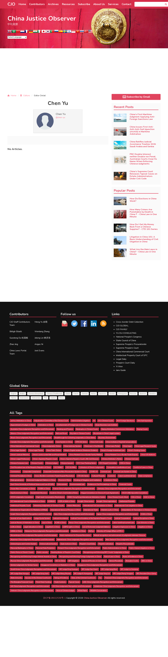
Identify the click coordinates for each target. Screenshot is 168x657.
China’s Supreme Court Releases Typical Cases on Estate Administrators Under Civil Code (143, 175)
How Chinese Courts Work (118, 497)
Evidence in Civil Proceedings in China (102, 484)
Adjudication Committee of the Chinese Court (51, 421)
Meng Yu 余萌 (41, 321)
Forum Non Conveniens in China (23, 489)
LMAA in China (16, 531)
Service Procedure (115, 561)
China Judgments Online (51, 446)
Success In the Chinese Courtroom (38, 578)
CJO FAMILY (121, 329)
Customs (111, 476)
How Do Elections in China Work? (143, 200)
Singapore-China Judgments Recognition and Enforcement (100, 565)
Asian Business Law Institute (106, 425)
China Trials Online (54, 450)
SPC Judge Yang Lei (103, 573)
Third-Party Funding (43, 582)
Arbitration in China (45, 425)
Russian (133, 394)
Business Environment (107, 438)
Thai (45, 398)
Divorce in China (65, 480)
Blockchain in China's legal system (107, 433)
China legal (127, 446)
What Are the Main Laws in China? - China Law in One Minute (143, 252)
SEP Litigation (73, 561)
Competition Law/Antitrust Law (118, 467)
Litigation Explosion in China (124, 527)
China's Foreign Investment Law (113, 450)
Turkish (53, 398)
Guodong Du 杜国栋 (19, 337)
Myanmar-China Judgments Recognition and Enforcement (32, 539)
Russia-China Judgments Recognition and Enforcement (31, 561)
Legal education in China (33, 527)
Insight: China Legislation (106, 501)
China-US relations (148, 455)
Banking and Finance (65, 429)
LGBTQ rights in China (71, 527)
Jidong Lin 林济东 (42, 337)
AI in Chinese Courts (105, 421)
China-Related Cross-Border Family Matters (85, 455)
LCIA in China (16, 527)
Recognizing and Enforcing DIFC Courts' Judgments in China (106, 552)
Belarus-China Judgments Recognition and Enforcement (32, 433)
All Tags (16, 413)
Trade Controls (60, 582)
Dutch (68, 394)
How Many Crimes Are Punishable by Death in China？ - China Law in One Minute (143, 213)
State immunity (16, 578)
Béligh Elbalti (16, 331)
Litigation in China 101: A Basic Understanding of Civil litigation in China (144, 239)
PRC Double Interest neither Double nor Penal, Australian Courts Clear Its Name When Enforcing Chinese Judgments (143, 159)
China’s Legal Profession (20, 459)
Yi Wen (119, 366)
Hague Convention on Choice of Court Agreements (100, 493)
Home (22, 4)
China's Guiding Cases (136, 450)
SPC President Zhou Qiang (146, 573)
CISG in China (125, 463)
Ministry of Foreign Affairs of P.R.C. (110, 531)
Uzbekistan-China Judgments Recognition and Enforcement (116, 586)
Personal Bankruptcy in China (22, 548)
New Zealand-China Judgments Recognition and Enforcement (129, 539)
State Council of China (126, 340)
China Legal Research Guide (145, 446)
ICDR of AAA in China (66, 501)
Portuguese (122, 394)
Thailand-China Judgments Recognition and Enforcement (126, 578)
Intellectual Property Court (20, 506)
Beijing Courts (142, 429)
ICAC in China (149, 497)
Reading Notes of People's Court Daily (65, 552)
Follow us (68, 314)
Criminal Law (106, 472)
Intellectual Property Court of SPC (132, 355)
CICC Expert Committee (107, 463)
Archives (53, 4)
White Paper (82, 590)
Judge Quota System (42, 518)
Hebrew (13, 398)
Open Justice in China (68, 544)
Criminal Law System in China (125, 472)
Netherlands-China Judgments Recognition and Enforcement (79, 539)
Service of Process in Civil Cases (94, 561)
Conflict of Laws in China (143, 467)
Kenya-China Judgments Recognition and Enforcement (89, 523)
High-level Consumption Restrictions (50, 497)
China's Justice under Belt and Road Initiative (49, 455)
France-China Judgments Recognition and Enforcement (73, 489)
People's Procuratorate (124, 544)
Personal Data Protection (45, 548)
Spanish (143, 394)
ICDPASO (51, 501)
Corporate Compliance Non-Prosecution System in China (65, 472)
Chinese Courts (37, 463)
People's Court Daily (125, 362)
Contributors (37, 4)
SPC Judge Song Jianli (40, 573)
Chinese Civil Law (131, 459)
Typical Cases (74, 582)
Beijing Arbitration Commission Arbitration (117, 429)
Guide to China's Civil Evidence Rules (64, 493)
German (85, 394)
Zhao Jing (14, 344)
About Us (99, 4)
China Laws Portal (113, 446)
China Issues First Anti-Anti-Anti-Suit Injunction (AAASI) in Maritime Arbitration (142, 130)
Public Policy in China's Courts (22, 552)
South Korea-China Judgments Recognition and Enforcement (33, 569)
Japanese (102, 394)
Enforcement (62, 484)
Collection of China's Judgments (91, 467)
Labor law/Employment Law (123, 523)
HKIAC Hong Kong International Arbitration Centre (86, 497)
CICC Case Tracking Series (86, 463)
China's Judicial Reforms (20, 455)
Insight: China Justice (86, 501)
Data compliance (145, 476)
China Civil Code (96, 442)
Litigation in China (145, 527)
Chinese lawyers (67, 463)
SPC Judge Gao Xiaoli (90, 569)
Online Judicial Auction (48, 544)
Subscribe (84, 4)
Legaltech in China (52, 527)
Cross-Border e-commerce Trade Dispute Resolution (54, 476)
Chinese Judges (52, 463)
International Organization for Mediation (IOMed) (29, 510)
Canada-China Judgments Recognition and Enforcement (32, 442)
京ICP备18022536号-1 (54, 597)
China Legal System (18, 450)
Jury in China (46, 523)
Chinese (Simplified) (35, 394)
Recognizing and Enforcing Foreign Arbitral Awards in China (33, 556)
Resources (68, 4)
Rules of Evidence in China (132, 556)
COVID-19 (93, 472)
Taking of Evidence (61, 578)
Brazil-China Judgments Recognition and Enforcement (31, 438)
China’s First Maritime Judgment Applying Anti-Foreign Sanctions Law (142, 117)
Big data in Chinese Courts (80, 433)
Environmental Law (77, 484)
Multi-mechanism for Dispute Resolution (75, 535)
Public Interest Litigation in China (141, 548)
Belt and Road (61, 433)
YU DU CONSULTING (126, 333)
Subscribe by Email (136, 96)
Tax (100, 578)
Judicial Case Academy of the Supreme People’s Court (91, 518)
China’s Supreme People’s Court (45, 459)
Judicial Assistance (60, 518)
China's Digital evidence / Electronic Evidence (80, 450)
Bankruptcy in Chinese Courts (87, 429)
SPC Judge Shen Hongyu (20, 573)
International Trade (91, 510)
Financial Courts (125, 484)
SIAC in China (147, 561)
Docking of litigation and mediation (87, 480)
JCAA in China (146, 514)
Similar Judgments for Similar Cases (24, 565)
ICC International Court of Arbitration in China (28, 501)
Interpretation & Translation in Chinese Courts (139, 510)
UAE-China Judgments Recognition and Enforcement (102, 582)
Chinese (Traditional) (54, 394)
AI (94, 421)
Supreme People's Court (127, 347)
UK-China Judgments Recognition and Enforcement (30, 586)
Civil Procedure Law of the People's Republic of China (31, 467)
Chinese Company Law (19, 463)
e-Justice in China (110, 480)
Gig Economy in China (19, 493)
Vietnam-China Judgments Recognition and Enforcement (32, 590)
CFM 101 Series (81, 442)
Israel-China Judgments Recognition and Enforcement (31, 514)
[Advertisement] (84, 73)
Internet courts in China (109, 510)
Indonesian (24, 398)
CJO (11, 4)
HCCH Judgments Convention (22, 497)
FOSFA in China (44, 489)
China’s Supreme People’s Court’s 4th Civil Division (79, 459)
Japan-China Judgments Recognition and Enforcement (117, 514)
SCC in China (60, 561)
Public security (42, 552)
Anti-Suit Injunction (145, 421)
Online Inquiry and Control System (23, 544)
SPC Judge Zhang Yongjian (123, 573)
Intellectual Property (126, 501)
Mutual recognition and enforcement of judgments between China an (119, 535)
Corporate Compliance (31, 472)
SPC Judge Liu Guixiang (129, 569)
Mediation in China (78, 531)
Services (113, 4)
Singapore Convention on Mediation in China (57, 565)
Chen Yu (61, 114)
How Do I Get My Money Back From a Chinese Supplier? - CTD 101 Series (144, 227)
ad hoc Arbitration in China (21, 421)
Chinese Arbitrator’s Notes (112, 459)
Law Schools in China (145, 523)
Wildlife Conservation (98, 590)
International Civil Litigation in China (128, 506)
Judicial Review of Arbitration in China (25, 523)
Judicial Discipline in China (144, 518)
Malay (61, 398)
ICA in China (135, 497)
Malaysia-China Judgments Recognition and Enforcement (46, 531)
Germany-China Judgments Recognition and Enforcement (119, 489)
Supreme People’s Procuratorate (131, 344)
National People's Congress (129, 336)
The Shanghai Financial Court (22, 582)
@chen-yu (60, 117)
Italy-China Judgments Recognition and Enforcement (74, 514)
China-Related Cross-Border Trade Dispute (121, 455)
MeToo (91, 531)
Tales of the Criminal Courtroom (83, 578)
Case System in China (64, 442)
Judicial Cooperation (122, 518)
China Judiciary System (72, 446)
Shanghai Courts (132, 561)
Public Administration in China (114, 548)
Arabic (22, 394)
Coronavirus (15, 472)
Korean (112, 394)
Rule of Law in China (111, 556)
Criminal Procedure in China (21, 476)
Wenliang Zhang (42, 331)
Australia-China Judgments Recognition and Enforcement (32, 429)
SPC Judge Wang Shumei (61, 573)
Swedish (152, 394)
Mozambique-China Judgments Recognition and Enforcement (34, 535)
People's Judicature (106, 544)
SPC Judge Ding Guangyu (68, 569)
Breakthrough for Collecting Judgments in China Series (75, 438)
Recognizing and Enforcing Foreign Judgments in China (80, 556)
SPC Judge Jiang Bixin (109, 569)
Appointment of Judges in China (23, 425)
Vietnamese (36, 398)
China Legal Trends (36, 450)
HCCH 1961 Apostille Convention (134, 493)
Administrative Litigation (80, 421)
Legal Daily (121, 359)
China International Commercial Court (133, 351)
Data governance (17, 480)
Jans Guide (121, 370)
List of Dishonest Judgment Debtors (96, 527)
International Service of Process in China (65, 510)
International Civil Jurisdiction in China (97, 506)
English (13, 394)
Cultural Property (98, 476)
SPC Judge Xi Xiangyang (83, 573)
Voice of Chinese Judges (65, 590)
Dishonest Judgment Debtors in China (41, 480)
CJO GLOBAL (122, 325)
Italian (93, 394)
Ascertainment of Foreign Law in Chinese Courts (74, 425)
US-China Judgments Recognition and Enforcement (71, 586)
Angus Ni (39, 344)
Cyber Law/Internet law (127, 476)
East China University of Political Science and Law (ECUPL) (32, 484)
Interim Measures (73, 506)
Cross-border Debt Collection (129, 321)
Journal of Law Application (21, 518)
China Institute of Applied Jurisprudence (121, 442)
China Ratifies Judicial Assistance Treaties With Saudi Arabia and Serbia (143, 144)
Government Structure (39, 493)
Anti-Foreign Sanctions (125, 421)
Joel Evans (39, 350)
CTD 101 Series (83, 476)
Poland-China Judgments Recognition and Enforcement (79, 548)
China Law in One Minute (93, 446)
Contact (126, 4)
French (75, 394)
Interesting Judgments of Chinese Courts (49, 506)
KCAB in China (60, 523)
